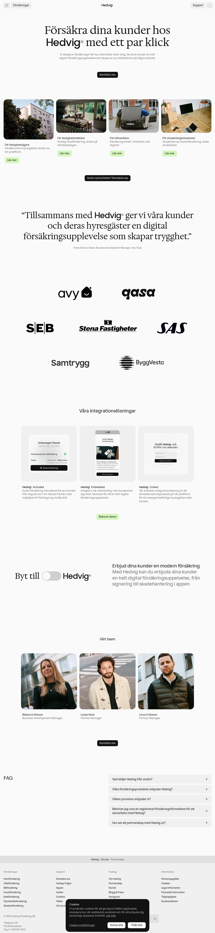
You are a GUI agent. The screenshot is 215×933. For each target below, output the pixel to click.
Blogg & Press (116, 892)
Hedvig (95, 859)
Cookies (165, 883)
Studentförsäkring (13, 905)
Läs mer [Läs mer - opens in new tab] (111, 915)
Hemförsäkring (12, 878)
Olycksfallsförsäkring (15, 901)
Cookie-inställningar (82, 925)
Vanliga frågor (64, 883)
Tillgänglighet (168, 896)
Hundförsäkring (12, 892)
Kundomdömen (169, 901)
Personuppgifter (170, 878)
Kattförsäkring (11, 896)
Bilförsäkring (10, 887)
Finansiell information (173, 892)
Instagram (114, 896)
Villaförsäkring (11, 883)
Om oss (105, 859)
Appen (59, 887)
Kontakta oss (63, 878)
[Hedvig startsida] (107, 5)
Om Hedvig (115, 878)
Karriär (112, 887)
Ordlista (60, 896)
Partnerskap (115, 883)
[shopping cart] (210, 5)
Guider (59, 892)
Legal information (170, 887)
